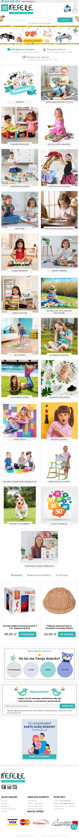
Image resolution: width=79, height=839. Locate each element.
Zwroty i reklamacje (35, 806)
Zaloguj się (75, 5)
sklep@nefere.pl (29, 1)
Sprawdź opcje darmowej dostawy (25, 52)
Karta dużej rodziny (8, 809)
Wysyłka (4, 803)
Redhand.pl (62, 836)
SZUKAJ (65, 20)
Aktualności (31, 801)
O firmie (4, 801)
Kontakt (4, 811)
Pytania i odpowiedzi (35, 803)
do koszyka (27, 634)
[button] (33, 42)
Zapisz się (67, 706)
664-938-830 (66, 801)
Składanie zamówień (35, 809)
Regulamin (5, 806)
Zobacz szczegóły (39, 756)
